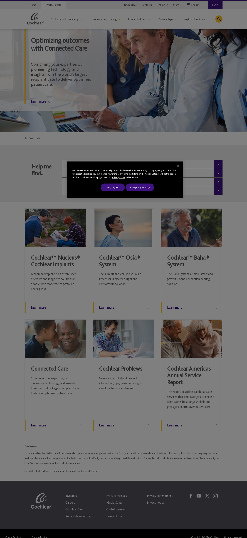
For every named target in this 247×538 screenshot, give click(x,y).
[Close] (178, 166)
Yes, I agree (113, 187)
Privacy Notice (118, 177)
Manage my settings (140, 187)
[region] (125, 179)
